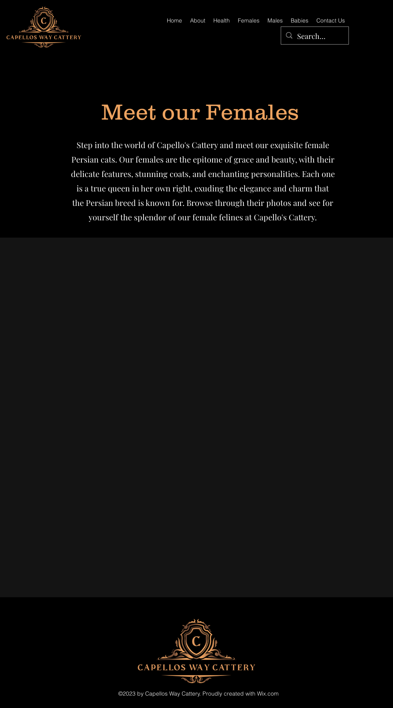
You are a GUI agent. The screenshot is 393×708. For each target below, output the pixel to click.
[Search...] (314, 36)
